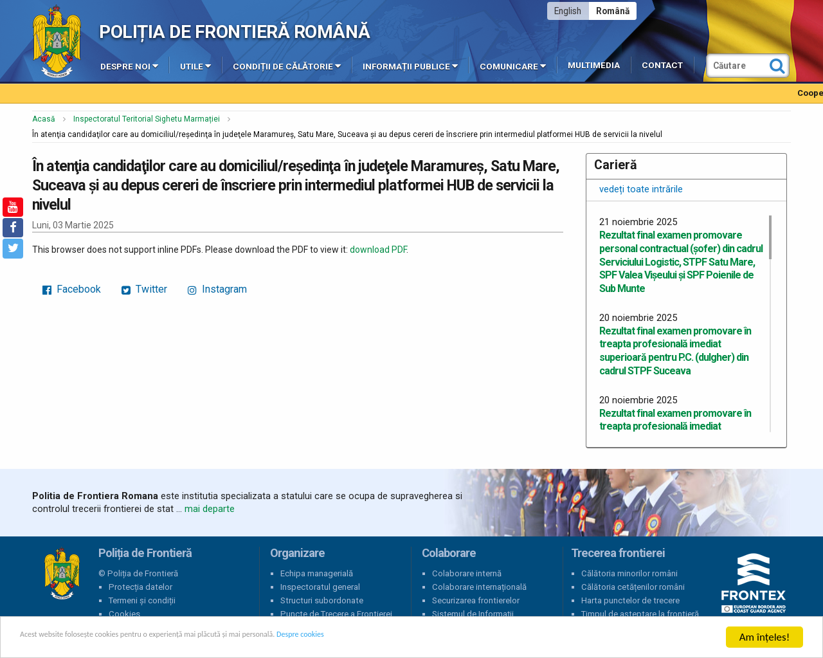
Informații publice (410, 65)
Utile (195, 65)
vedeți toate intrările (641, 189)
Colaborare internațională (479, 587)
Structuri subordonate (321, 600)
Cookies (124, 614)
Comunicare (513, 65)
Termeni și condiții (142, 600)
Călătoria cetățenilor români (633, 587)
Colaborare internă (467, 573)
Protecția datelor (140, 587)
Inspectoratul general (320, 587)
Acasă (43, 118)
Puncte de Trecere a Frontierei (336, 614)
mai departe (210, 509)
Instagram (217, 289)
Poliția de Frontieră (62, 574)
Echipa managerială (316, 573)
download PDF (378, 249)
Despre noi (129, 65)
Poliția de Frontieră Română (234, 31)
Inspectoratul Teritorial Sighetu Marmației (146, 118)
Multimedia (594, 65)
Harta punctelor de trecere (630, 600)
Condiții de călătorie (287, 65)
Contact (662, 65)
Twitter (144, 289)
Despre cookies (416, 638)
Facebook (71, 289)
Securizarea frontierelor (476, 600)
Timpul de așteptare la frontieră (640, 614)
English (567, 11)
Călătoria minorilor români (629, 573)
